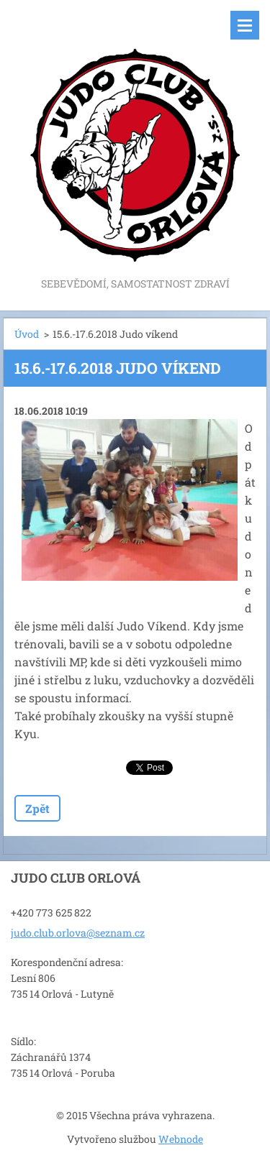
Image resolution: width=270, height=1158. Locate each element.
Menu (244, 25)
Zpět (37, 808)
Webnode (180, 1139)
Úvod (26, 334)
